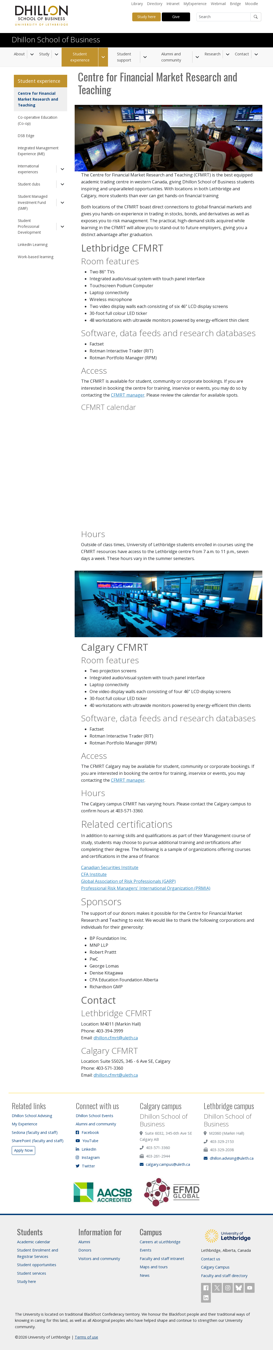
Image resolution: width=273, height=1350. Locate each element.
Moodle (251, 3)
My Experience (24, 1123)
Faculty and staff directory (224, 1275)
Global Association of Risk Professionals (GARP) (128, 881)
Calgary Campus (215, 1267)
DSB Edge (26, 135)
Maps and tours (154, 1266)
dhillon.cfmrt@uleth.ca (116, 1038)
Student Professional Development (29, 226)
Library (137, 3)
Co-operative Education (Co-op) (37, 120)
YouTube (87, 1140)
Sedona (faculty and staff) (35, 1132)
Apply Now (23, 1150)
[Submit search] (256, 17)
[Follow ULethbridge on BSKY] (239, 1287)
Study (44, 53)
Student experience (80, 57)
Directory (154, 3)
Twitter (85, 1165)
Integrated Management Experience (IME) (38, 150)
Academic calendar (33, 1241)
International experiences (28, 168)
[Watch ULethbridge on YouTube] (250, 1287)
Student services (31, 1273)
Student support (124, 57)
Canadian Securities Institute (109, 867)
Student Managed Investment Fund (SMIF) (32, 202)
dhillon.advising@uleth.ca (229, 1158)
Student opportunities (36, 1264)
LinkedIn (86, 1149)
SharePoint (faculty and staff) (37, 1140)
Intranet (173, 3)
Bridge (235, 3)
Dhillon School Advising (32, 1115)
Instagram (88, 1157)
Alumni (84, 1241)
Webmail (218, 3)
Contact (242, 53)
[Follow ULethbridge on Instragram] (228, 1287)
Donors (84, 1250)
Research (212, 53)
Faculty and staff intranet (162, 1258)
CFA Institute (94, 874)
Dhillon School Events (94, 1115)
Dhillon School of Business (56, 39)
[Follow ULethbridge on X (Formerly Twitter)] (217, 1287)
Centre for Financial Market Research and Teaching (38, 99)
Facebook (87, 1132)
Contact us (210, 1258)
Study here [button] (146, 16)
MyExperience (195, 3)
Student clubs (29, 184)
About (19, 53)
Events (145, 1250)
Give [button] (176, 16)
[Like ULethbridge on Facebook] (206, 1287)
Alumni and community (171, 57)
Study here (26, 1281)
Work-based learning (35, 256)
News (145, 1275)
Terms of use (86, 1337)
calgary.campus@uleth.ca (165, 1164)
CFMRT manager (127, 395)
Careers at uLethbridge (160, 1241)
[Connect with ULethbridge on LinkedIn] (206, 1297)
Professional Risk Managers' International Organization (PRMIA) (145, 888)
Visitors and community (99, 1258)
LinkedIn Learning (32, 244)
